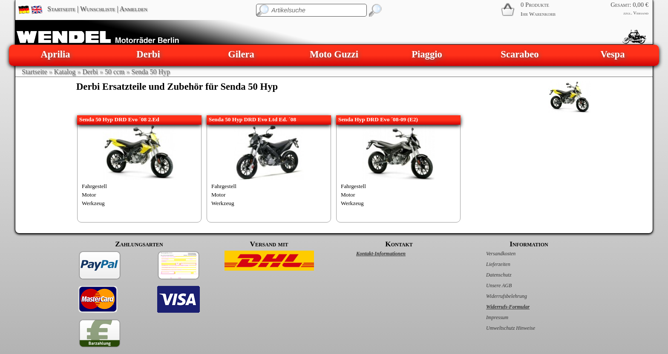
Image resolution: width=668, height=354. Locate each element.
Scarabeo (519, 54)
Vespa (612, 54)
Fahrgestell (94, 186)
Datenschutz (489, 275)
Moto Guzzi (334, 54)
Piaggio (427, 54)
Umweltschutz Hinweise (501, 328)
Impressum (488, 317)
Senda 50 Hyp (150, 71)
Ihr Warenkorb (538, 14)
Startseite (61, 8)
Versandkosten (491, 254)
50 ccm (115, 71)
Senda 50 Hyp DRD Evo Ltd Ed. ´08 (252, 119)
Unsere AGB (490, 285)
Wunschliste (97, 8)
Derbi (148, 54)
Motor (89, 194)
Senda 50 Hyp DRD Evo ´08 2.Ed (119, 119)
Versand (640, 13)
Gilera (241, 54)
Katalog (65, 71)
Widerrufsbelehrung (497, 296)
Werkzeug (93, 203)
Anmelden (133, 8)
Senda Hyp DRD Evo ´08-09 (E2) (378, 119)
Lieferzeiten (489, 264)
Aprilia (55, 54)
